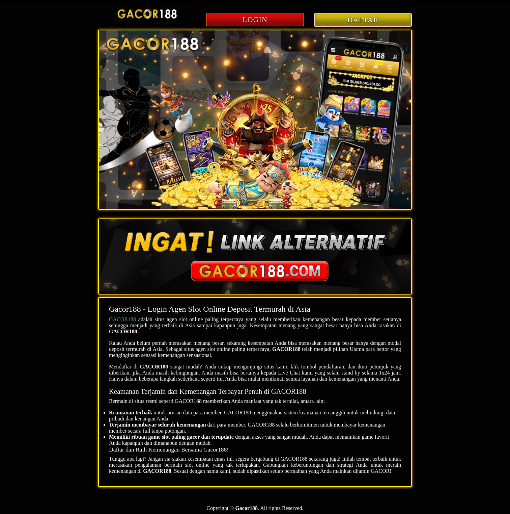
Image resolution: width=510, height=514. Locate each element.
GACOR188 (122, 319)
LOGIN (255, 19)
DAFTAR (363, 20)
